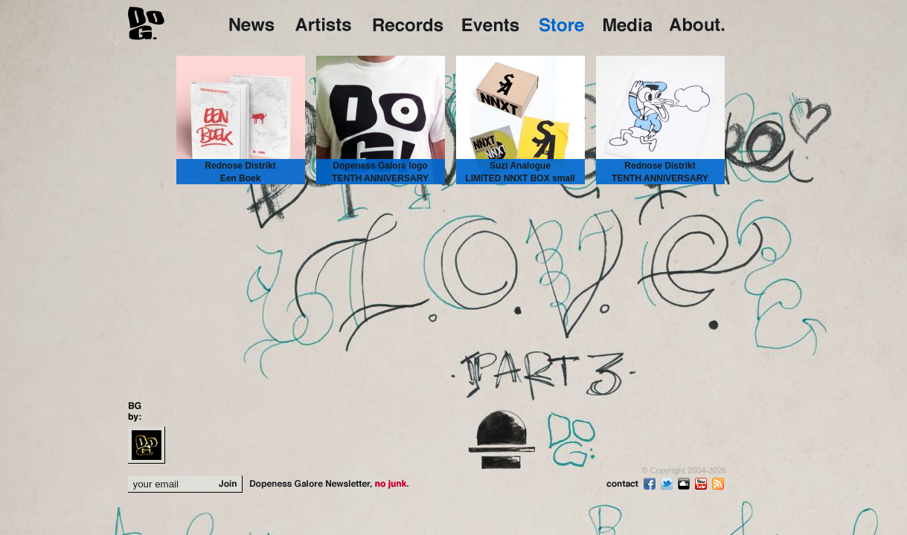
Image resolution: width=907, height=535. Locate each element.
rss (719, 484)
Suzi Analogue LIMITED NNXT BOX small (519, 172)
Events (493, 24)
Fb (651, 484)
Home (255, 24)
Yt (702, 484)
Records (410, 24)
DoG (146, 22)
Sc (685, 484)
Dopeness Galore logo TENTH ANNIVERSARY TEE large (380, 178)
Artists (326, 24)
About (697, 24)
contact (622, 485)
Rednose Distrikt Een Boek (240, 172)
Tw (668, 484)
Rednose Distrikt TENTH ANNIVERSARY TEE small (660, 178)
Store (564, 24)
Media (629, 24)
